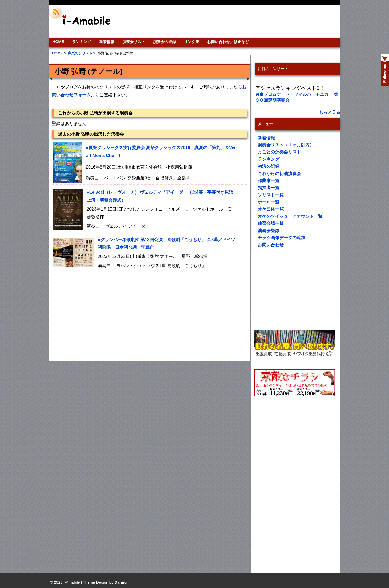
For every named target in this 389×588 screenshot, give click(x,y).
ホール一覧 (268, 202)
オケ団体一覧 (271, 209)
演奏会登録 (268, 230)
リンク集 (191, 42)
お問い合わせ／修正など (228, 42)
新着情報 (106, 42)
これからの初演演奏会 (279, 173)
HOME (58, 42)
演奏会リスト (133, 42)
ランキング (81, 42)
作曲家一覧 (268, 180)
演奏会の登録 (164, 42)
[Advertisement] (231, 21)
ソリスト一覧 (271, 195)
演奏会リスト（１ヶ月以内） (286, 145)
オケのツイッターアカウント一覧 (290, 216)
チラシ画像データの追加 (281, 237)
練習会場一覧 (271, 223)
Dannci (121, 582)
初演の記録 (268, 166)
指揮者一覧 (268, 187)
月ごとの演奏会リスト (279, 152)
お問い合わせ (271, 244)
